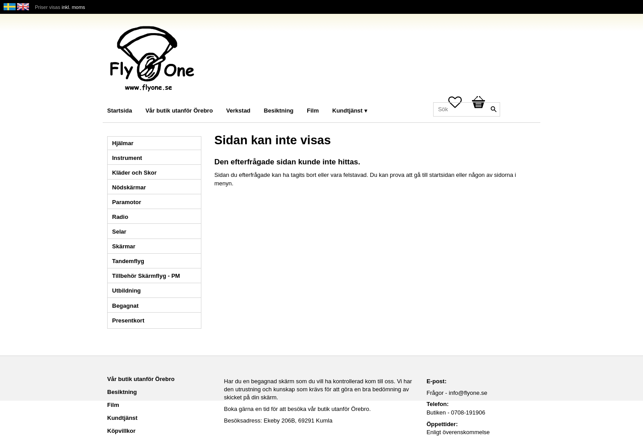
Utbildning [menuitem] (126, 290)
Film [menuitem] (313, 110)
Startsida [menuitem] (119, 110)
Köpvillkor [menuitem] (121, 430)
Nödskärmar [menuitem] (129, 187)
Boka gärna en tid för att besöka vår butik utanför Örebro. (297, 409)
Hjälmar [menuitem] (123, 143)
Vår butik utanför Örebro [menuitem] (179, 110)
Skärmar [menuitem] (123, 246)
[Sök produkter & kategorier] (466, 109)
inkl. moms (73, 7)
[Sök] (493, 109)
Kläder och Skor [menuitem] (134, 172)
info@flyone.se (468, 392)
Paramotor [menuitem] (126, 202)
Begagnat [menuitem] (125, 305)
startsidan (441, 175)
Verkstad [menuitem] (238, 110)
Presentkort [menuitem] (128, 320)
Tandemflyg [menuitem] (128, 261)
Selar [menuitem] (119, 231)
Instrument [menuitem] (127, 158)
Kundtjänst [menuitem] (347, 110)
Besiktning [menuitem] (278, 110)
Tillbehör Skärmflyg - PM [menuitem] (146, 275)
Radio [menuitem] (120, 217)
